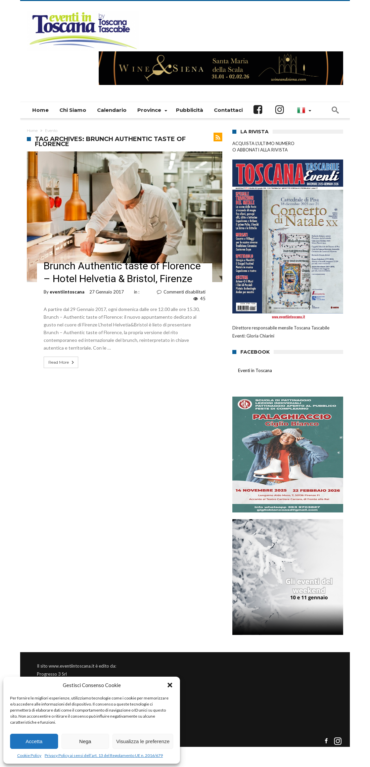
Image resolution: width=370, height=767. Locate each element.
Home (32, 130)
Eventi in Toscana (255, 370)
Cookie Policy (29, 755)
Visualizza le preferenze (143, 741)
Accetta (34, 741)
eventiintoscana (67, 292)
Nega (85, 741)
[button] (170, 685)
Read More (61, 362)
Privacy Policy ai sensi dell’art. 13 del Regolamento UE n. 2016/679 (104, 755)
